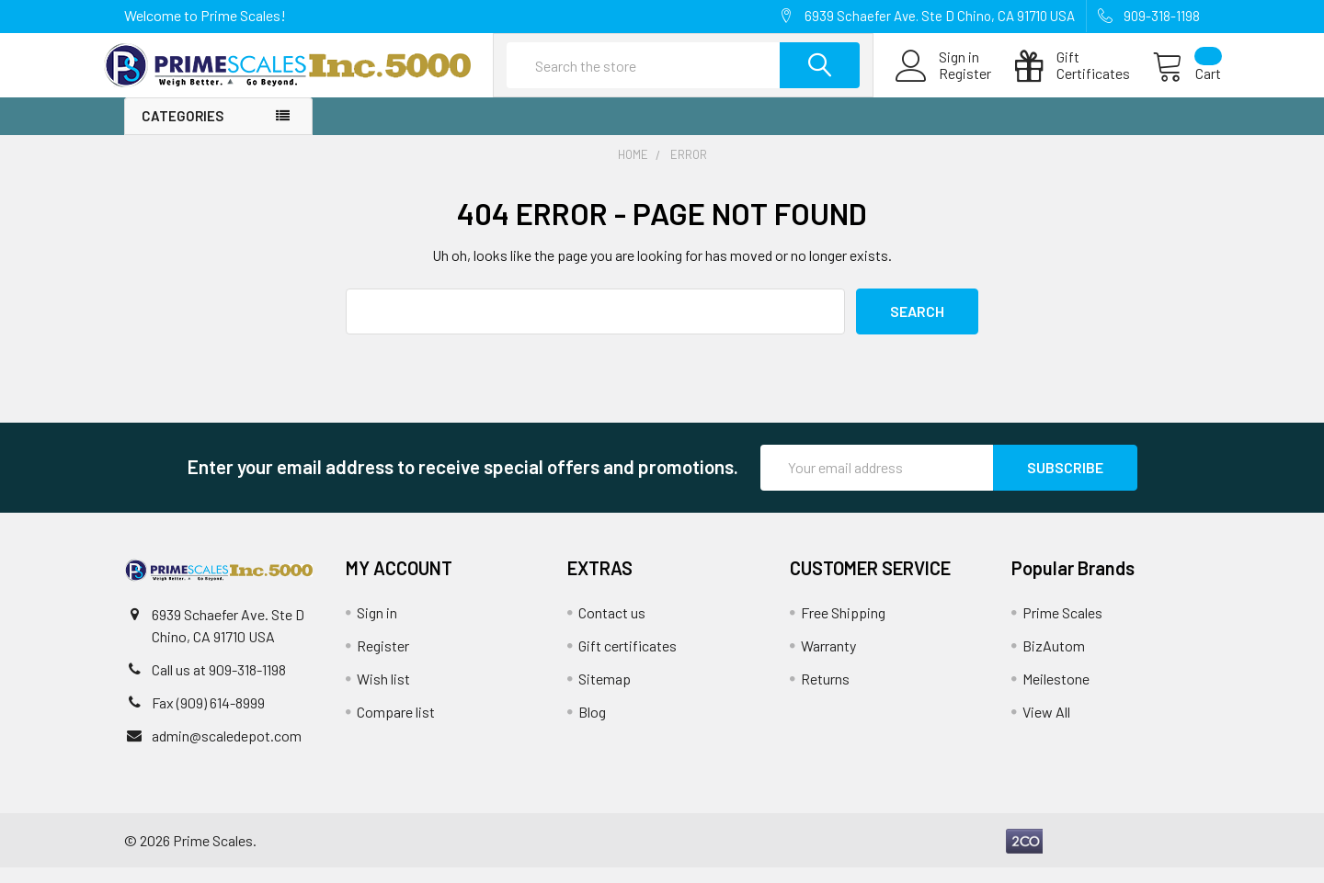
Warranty (828, 661)
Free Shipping (843, 628)
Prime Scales (1062, 628)
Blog (592, 727)
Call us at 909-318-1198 (219, 685)
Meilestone (1056, 694)
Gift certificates (627, 661)
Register (944, 84)
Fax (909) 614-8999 (208, 718)
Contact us (611, 628)
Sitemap (604, 694)
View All (1046, 727)
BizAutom (1053, 661)
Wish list (383, 694)
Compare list (396, 727)
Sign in (377, 628)
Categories (182, 132)
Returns (825, 694)
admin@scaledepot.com (227, 751)
